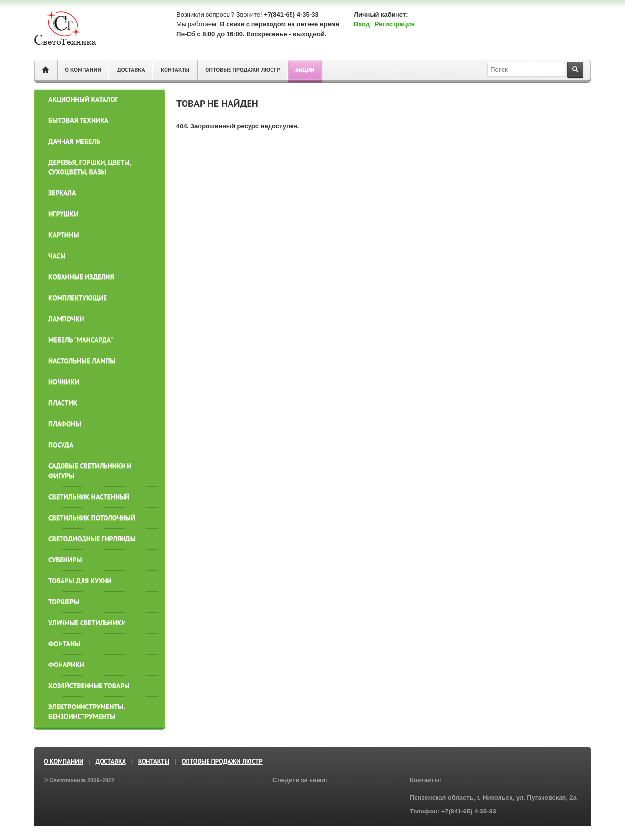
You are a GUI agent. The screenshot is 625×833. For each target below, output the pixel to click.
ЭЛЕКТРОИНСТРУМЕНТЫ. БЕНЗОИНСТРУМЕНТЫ (86, 711)
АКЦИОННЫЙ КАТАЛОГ (83, 99)
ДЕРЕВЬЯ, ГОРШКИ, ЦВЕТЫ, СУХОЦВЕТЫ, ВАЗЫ (89, 167)
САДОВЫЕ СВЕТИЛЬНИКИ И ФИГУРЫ (90, 470)
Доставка (131, 69)
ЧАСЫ (57, 255)
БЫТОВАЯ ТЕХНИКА (78, 120)
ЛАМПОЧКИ (66, 318)
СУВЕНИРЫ (65, 559)
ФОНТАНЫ (64, 643)
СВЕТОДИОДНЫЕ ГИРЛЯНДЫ (92, 538)
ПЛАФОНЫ (64, 423)
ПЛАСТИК (62, 402)
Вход (362, 24)
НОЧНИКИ (63, 381)
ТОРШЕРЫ (63, 601)
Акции (304, 69)
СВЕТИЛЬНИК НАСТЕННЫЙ (89, 496)
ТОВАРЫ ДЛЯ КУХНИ (80, 580)
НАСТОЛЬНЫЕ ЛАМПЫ (82, 360)
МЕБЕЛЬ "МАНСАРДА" (80, 339)
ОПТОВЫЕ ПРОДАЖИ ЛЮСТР (242, 69)
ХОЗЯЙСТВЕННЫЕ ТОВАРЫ (89, 685)
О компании (83, 69)
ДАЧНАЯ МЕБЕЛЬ (74, 141)
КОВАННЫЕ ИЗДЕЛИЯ (81, 276)
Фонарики (66, 664)
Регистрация (395, 24)
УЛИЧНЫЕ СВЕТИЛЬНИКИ (87, 622)
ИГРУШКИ (63, 213)
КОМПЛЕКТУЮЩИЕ (77, 297)
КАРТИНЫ (63, 234)
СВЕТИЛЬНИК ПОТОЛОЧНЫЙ (91, 517)
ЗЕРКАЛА (62, 192)
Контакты (175, 69)
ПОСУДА (60, 444)
